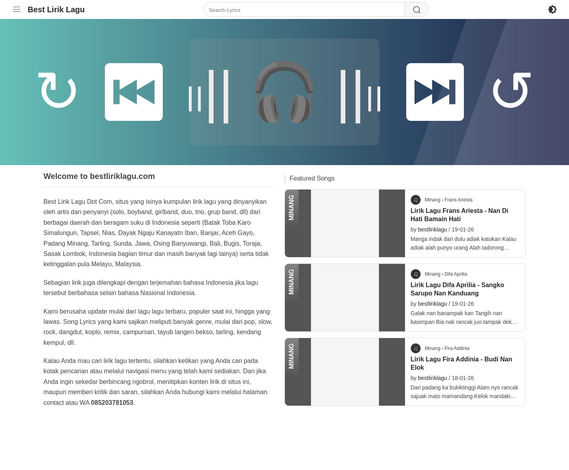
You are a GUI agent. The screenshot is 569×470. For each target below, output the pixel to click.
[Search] (416, 9)
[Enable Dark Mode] (552, 9)
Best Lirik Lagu (56, 9)
